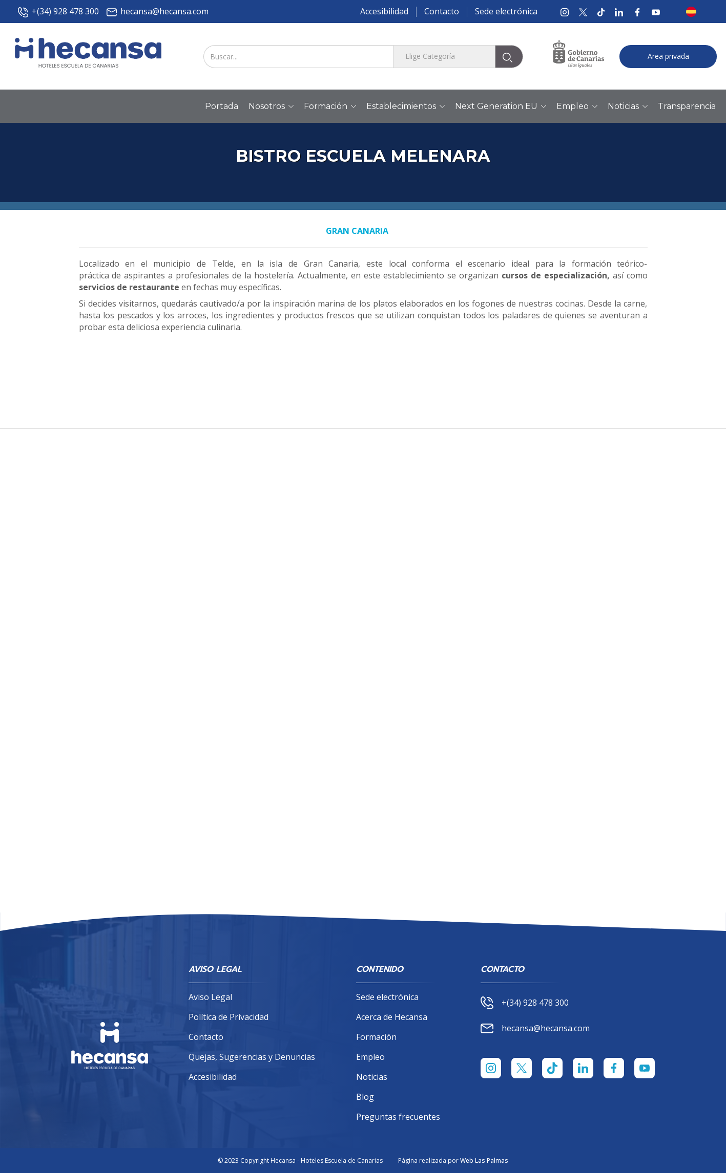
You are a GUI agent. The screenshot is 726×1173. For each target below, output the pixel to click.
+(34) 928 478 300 (58, 11)
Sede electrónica (506, 11)
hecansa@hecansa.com (158, 11)
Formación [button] (330, 106)
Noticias (371, 1076)
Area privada (668, 56)
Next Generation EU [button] (500, 106)
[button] (694, 11)
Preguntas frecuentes (398, 1116)
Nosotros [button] (271, 106)
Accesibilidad (384, 11)
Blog (365, 1096)
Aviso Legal (210, 997)
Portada (221, 106)
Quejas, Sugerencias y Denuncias (252, 1056)
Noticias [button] (628, 106)
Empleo (370, 1056)
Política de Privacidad (228, 1017)
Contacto (441, 11)
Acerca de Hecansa (391, 1017)
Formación (376, 1036)
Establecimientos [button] (405, 106)
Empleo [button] (576, 106)
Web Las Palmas (484, 1160)
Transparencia (687, 106)
